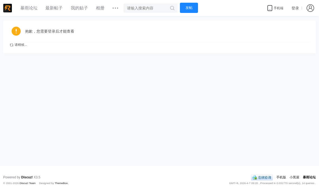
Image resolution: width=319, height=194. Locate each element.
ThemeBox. (61, 183)
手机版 (281, 177)
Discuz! (27, 177)
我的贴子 (79, 8)
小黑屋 (294, 177)
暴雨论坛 (29, 8)
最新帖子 (54, 8)
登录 (295, 8)
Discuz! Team (27, 183)
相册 (100, 8)
